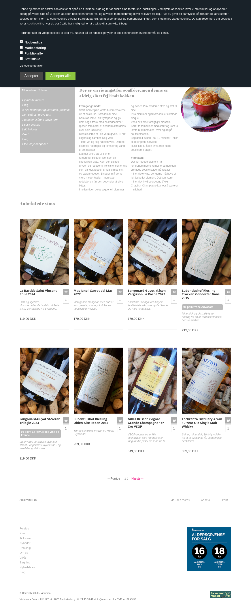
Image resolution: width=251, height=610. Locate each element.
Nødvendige (33, 42)
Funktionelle (34, 53)
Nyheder (25, 543)
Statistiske (32, 59)
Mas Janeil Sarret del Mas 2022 (93, 292)
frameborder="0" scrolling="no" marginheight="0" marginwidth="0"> (122, 549)
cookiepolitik (35, 23)
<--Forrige (113, 478)
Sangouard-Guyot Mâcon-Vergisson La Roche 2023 (147, 292)
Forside (24, 528)
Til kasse (25, 538)
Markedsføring (35, 48)
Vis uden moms (180, 500)
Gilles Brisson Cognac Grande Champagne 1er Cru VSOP (146, 423)
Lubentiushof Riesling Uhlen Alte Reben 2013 (91, 421)
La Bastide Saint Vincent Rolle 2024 (38, 292)
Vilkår (23, 557)
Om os (24, 552)
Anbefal (206, 500)
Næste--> (137, 478)
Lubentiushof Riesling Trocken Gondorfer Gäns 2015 (200, 294)
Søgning (25, 562)
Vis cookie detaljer (31, 65)
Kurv (23, 533)
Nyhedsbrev (27, 567)
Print (225, 500)
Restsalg (25, 548)
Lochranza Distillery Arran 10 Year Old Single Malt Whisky (202, 423)
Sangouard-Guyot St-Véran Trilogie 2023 (40, 421)
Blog (22, 572)
